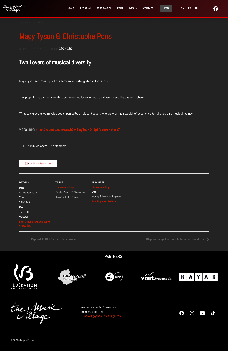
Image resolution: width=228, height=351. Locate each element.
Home (71, 8)
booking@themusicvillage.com (103, 316)
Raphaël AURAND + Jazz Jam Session (53, 239)
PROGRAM (85, 8)
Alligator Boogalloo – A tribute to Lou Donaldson (175, 239)
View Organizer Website (104, 201)
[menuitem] (182, 8)
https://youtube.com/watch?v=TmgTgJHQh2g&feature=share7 (77, 130)
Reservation (103, 8)
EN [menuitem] (182, 8)
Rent (120, 8)
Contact (148, 8)
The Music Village (64, 187)
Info (133, 8)
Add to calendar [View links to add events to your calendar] (38, 163)
